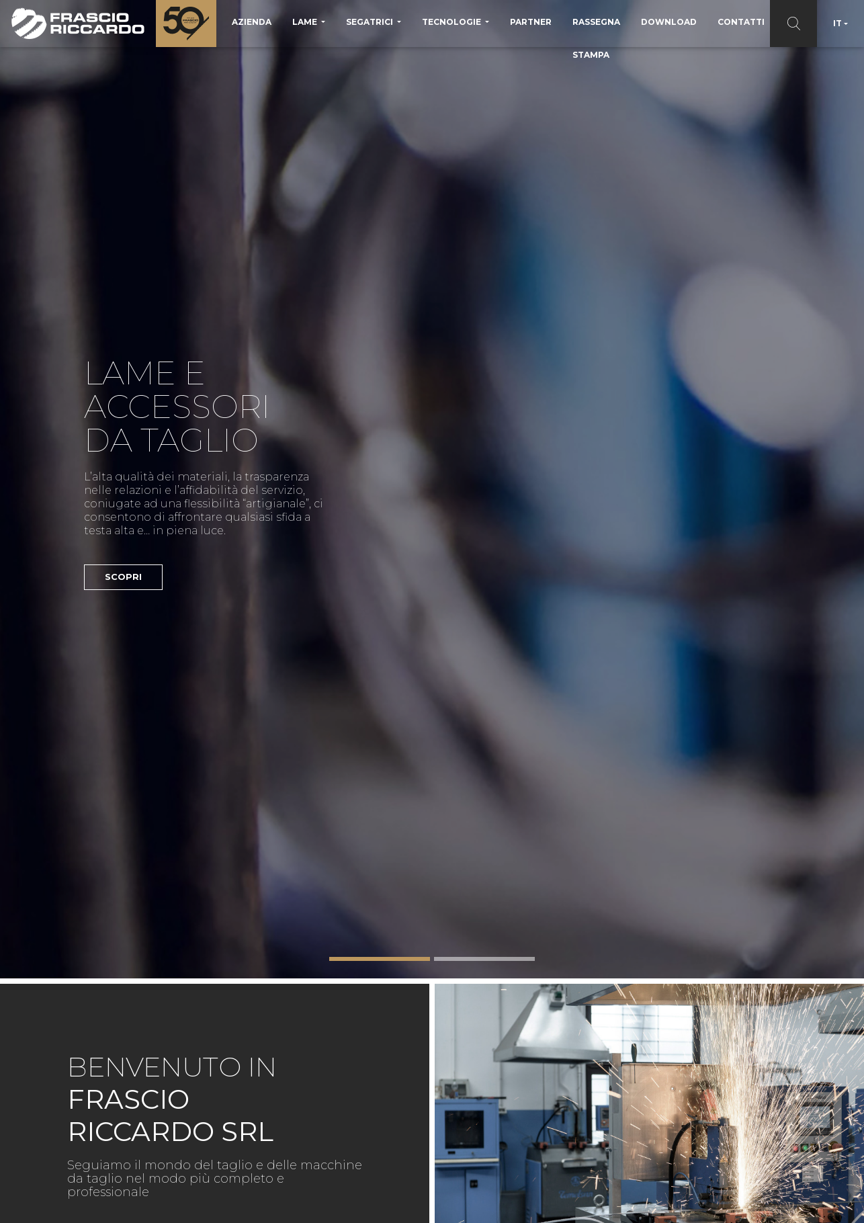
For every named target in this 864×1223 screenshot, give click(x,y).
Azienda (251, 22)
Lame (305, 22)
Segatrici (370, 22)
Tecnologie (452, 22)
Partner (531, 22)
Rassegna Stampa (596, 38)
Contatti (741, 22)
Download (669, 22)
